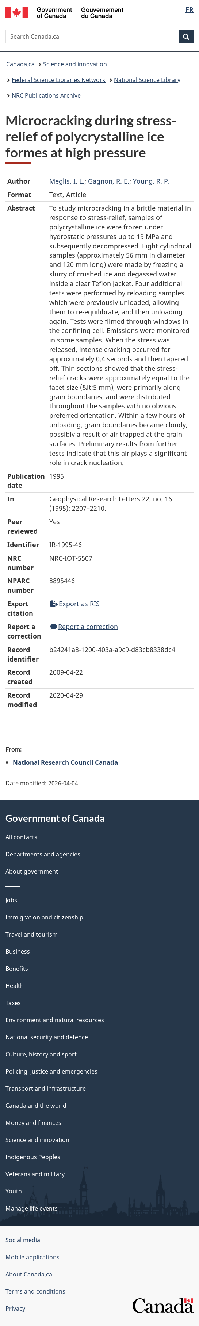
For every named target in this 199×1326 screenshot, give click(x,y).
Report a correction (84, 626)
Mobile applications (32, 1257)
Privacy (15, 1309)
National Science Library (147, 80)
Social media (22, 1240)
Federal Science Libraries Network (59, 80)
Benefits (16, 969)
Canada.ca (20, 64)
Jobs (11, 900)
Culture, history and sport (41, 1054)
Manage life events (31, 1208)
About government (31, 871)
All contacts (21, 837)
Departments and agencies (42, 854)
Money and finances (33, 1123)
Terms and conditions (35, 1291)
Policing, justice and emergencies (51, 1071)
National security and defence (46, 1037)
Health (14, 986)
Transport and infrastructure (45, 1088)
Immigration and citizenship (44, 917)
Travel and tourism (31, 934)
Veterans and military (35, 1174)
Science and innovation (75, 64)
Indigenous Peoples (32, 1157)
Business (17, 952)
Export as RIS (75, 603)
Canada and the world (35, 1106)
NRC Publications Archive (46, 95)
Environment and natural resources (54, 1020)
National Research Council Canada (65, 762)
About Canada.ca (28, 1274)
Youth (13, 1191)
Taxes (13, 1003)
